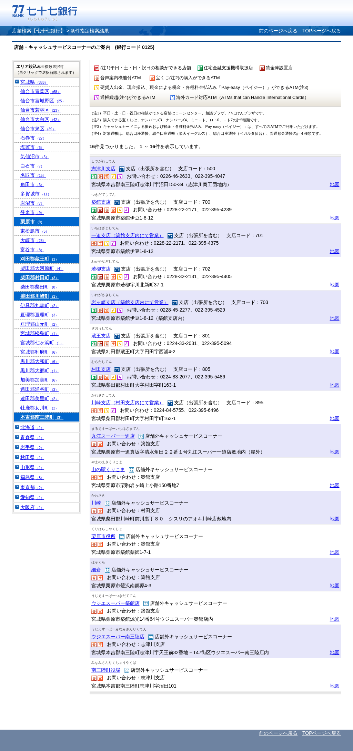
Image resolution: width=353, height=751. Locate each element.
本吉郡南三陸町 (42, 417)
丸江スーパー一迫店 (113, 436)
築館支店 (101, 202)
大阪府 (32, 507)
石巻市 (33, 138)
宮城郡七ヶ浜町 (42, 342)
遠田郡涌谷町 (39, 389)
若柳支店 (101, 269)
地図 (335, 184)
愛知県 (32, 497)
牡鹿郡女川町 (39, 407)
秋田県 (32, 457)
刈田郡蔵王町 (39, 259)
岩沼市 (32, 203)
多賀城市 (35, 193)
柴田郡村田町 (39, 277)
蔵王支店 (101, 335)
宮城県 (34, 82)
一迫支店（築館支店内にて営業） (127, 235)
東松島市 (34, 231)
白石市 (32, 166)
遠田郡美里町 (39, 398)
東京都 (32, 487)
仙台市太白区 (40, 119)
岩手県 (32, 447)
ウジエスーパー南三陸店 (117, 636)
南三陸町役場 (105, 670)
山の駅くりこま (108, 469)
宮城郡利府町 (39, 352)
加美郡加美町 (39, 380)
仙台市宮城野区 (42, 100)
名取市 (33, 175)
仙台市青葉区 (40, 91)
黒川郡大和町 (39, 361)
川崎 (96, 503)
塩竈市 (32, 147)
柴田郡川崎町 (39, 296)
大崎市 (33, 240)
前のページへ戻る (278, 30)
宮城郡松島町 (39, 333)
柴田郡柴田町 (39, 287)
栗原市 (32, 221)
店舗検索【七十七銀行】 (38, 30)
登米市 (32, 212)
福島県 (32, 477)
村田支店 (101, 369)
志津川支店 (103, 168)
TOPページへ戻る (321, 30)
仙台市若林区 (40, 110)
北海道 (32, 427)
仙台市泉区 (38, 128)
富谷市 (32, 249)
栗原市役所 (103, 536)
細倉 (96, 569)
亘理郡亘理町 (39, 314)
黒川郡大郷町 (39, 370)
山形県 (32, 467)
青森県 (32, 437)
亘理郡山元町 (39, 324)
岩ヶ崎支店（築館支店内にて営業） (130, 302)
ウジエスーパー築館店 (115, 603)
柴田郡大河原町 (42, 268)
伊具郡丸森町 (39, 305)
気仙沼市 (34, 156)
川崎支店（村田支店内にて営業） (127, 402)
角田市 (32, 184)
